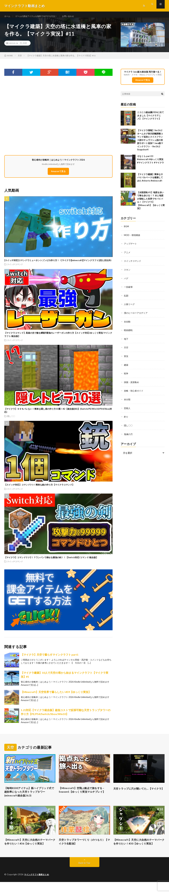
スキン (127, 273)
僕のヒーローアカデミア (136, 315)
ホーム (7, 16)
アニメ (127, 256)
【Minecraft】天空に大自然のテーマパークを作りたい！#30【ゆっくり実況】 (139, 850)
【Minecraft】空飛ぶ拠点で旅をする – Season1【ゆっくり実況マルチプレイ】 (84, 796)
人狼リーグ (129, 307)
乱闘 (126, 298)
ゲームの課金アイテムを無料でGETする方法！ (40, 16)
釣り (126, 418)
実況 (126, 358)
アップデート (131, 247)
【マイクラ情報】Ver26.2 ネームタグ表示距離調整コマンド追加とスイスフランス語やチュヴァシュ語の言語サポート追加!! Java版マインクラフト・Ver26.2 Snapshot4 (150, 144)
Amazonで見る (58, 175)
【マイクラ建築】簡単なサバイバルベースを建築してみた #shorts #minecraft (150, 181)
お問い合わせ (77, 16)
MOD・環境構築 (132, 238)
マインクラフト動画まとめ (37, 885)
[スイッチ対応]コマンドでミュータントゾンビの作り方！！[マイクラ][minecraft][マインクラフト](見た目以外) (57, 264)
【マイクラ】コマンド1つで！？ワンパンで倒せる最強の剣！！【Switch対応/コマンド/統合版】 (51, 561)
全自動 (127, 324)
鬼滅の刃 (128, 435)
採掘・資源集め (132, 384)
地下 (126, 341)
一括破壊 (128, 290)
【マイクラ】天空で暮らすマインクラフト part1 (49, 658)
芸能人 (127, 409)
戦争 (126, 375)
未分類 (127, 401)
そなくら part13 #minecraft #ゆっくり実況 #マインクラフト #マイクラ (150, 163)
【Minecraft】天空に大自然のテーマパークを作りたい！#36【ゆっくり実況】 (29, 850)
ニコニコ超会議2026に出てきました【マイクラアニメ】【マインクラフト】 (150, 119)
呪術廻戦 (128, 333)
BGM (126, 230)
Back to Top (84, 874)
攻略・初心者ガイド (134, 392)
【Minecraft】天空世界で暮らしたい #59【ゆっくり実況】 (56, 695)
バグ (126, 281)
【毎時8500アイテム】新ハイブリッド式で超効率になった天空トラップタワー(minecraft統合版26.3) (29, 796)
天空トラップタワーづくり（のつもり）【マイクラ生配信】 (83, 848)
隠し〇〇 (11, 420)
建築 (126, 367)
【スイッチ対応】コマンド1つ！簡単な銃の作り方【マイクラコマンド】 (39, 488)
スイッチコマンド (15, 268)
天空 (25, 47)
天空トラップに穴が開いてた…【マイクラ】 (139, 794)
